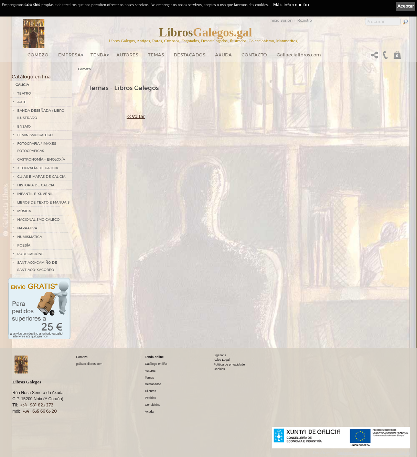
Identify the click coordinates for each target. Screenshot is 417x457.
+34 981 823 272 (36, 404)
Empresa (69, 55)
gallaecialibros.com (89, 364)
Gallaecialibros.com (299, 55)
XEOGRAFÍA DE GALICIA (37, 168)
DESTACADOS (189, 55)
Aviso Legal (221, 359)
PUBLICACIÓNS (30, 254)
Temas (156, 55)
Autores (127, 55)
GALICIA (22, 85)
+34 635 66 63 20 (40, 411)
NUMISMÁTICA (29, 237)
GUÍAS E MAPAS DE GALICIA (41, 176)
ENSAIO (24, 126)
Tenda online (154, 357)
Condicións (152, 404)
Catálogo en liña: (32, 77)
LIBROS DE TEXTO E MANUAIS (43, 202)
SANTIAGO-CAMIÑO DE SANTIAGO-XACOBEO (37, 266)
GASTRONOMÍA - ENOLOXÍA (41, 159)
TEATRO (24, 93)
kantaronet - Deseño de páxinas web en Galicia (374, 453)
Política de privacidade (229, 364)
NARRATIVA (27, 228)
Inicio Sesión (280, 20)
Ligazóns (220, 355)
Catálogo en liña (156, 364)
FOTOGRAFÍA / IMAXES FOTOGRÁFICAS (36, 147)
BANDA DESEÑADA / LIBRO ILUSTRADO (40, 114)
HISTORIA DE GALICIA (35, 185)
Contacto (254, 55)
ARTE (21, 102)
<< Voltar (136, 116)
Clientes (150, 391)
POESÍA (23, 245)
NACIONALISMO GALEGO (38, 219)
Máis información (291, 4)
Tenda (98, 55)
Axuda (223, 55)
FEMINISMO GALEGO (35, 135)
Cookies (219, 369)
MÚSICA (24, 211)
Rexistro (304, 20)
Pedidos (150, 398)
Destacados (153, 384)
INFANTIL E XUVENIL (35, 194)
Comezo (38, 55)
